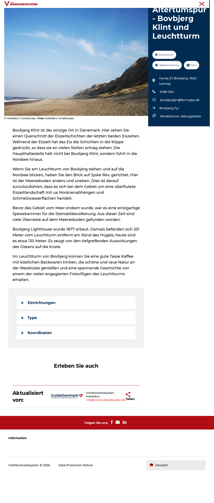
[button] (114, 426)
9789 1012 (167, 116)
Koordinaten (36, 362)
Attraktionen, (170, 140)
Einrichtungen (38, 332)
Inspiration (99, 13)
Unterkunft (139, 13)
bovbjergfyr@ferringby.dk (180, 124)
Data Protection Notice (75, 495)
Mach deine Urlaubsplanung (107, 18)
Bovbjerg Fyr (169, 132)
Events (119, 13)
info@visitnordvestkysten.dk (93, 429)
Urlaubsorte (75, 13)
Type (29, 347)
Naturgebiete (191, 140)
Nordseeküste (201, 4)
